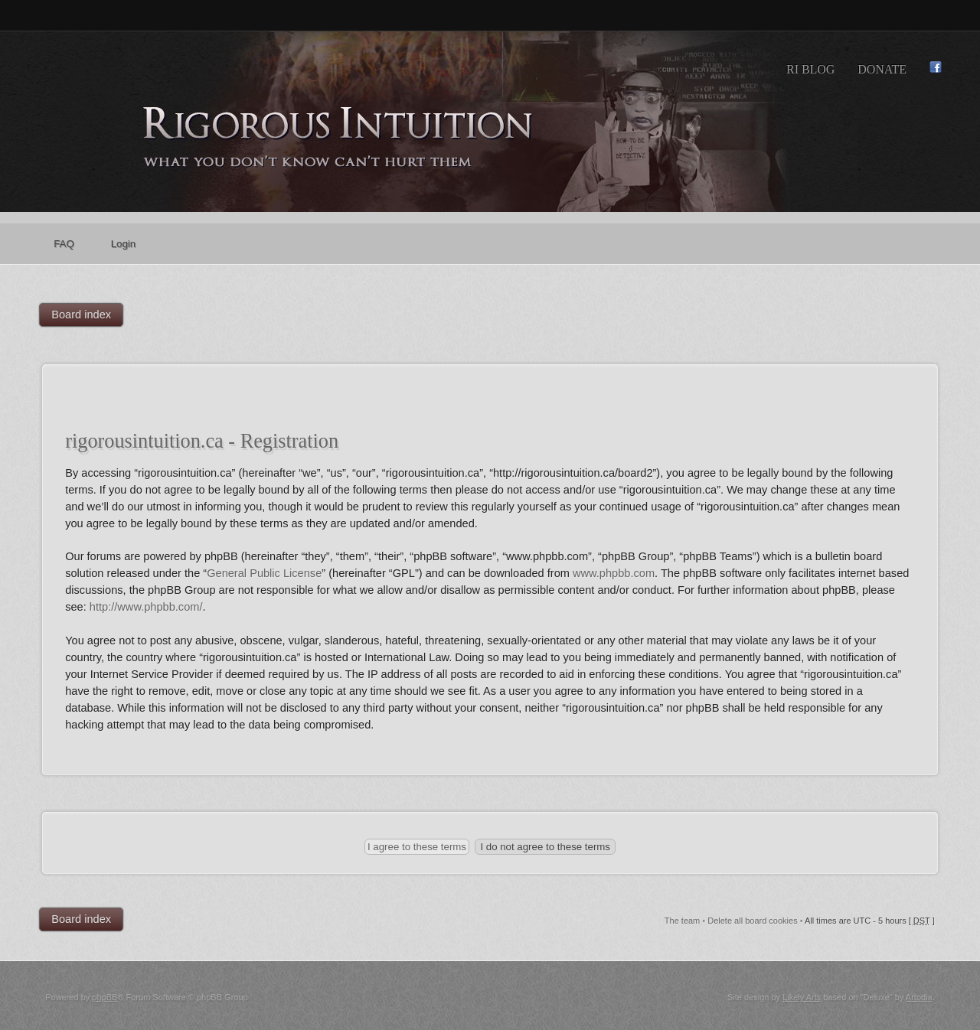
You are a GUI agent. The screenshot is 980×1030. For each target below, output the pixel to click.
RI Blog (810, 69)
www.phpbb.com (614, 573)
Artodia (919, 997)
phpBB (104, 997)
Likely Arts (801, 997)
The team (682, 920)
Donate (882, 69)
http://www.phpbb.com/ (146, 607)
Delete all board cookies (752, 920)
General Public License (264, 573)
